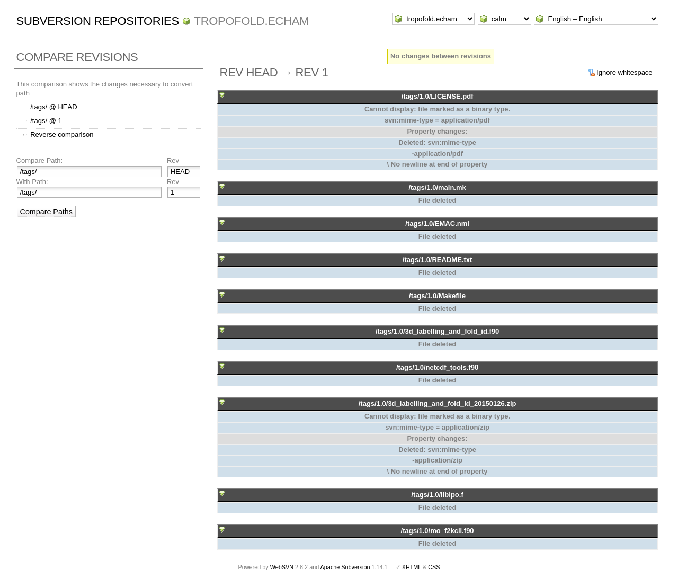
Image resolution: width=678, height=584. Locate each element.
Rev (173, 160)
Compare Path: (39, 160)
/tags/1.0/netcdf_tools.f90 (437, 367)
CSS (434, 567)
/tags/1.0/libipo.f (437, 495)
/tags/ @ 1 (45, 121)
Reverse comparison (61, 134)
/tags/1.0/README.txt (437, 260)
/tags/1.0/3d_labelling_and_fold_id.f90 (437, 331)
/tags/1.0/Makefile (437, 296)
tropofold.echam (251, 21)
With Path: (32, 182)
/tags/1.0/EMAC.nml (437, 224)
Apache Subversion (345, 567)
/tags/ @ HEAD (53, 107)
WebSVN (281, 567)
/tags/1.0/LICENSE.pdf (438, 96)
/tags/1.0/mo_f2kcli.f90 (437, 531)
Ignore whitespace (624, 72)
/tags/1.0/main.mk (437, 187)
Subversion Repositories (97, 21)
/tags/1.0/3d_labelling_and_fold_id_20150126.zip (437, 403)
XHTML (411, 567)
